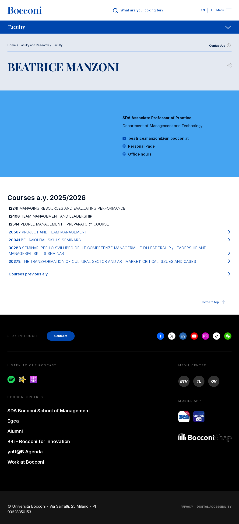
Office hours (139, 154)
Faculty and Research (34, 45)
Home (11, 45)
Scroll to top (214, 302)
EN (203, 10)
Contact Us (220, 46)
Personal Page (141, 146)
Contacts (60, 336)
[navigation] (119, 27)
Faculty (58, 45)
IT (211, 10)
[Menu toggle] (229, 10)
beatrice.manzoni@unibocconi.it (159, 138)
